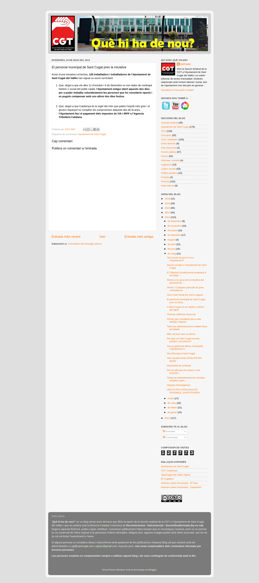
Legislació (166, 164)
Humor (164, 156)
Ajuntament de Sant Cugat (92, 134)
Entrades (169, 431)
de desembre (175, 221)
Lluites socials (168, 168)
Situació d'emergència (178, 385)
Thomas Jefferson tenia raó (181, 314)
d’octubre (173, 230)
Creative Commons (111, 525)
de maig (172, 253)
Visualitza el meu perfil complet (177, 90)
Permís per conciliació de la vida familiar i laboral (184, 320)
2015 (168, 208)
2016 (168, 203)
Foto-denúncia (168, 147)
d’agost (172, 239)
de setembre (174, 235)
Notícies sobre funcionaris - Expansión (181, 487)
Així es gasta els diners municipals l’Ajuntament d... (185, 347)
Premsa (165, 181)
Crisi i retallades (169, 139)
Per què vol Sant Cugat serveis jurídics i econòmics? (183, 340)
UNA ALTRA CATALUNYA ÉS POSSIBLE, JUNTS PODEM (183, 391)
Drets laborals (168, 143)
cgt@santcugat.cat (82, 546)
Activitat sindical (169, 122)
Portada (165, 177)
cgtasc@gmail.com (106, 546)
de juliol (172, 244)
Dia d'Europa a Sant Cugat (181, 353)
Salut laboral (167, 185)
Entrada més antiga (139, 236)
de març (172, 403)
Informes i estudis (170, 160)
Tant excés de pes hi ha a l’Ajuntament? (180, 259)
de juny (172, 249)
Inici (102, 236)
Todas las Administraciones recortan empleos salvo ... (186, 379)
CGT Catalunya (169, 470)
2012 (168, 418)
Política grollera (169, 173)
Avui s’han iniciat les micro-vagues (185, 295)
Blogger (153, 569)
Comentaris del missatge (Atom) (85, 243)
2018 (168, 198)
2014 (168, 212)
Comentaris (170, 437)
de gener (173, 412)
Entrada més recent (66, 236)
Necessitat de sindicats (179, 365)
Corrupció (166, 135)
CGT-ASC (185, 64)
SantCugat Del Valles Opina (175, 474)
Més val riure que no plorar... (182, 334)
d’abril (171, 398)
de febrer (173, 407)
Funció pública (168, 152)
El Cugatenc (167, 478)
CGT (163, 131)
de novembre (175, 226)
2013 (168, 217)
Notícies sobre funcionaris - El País (179, 483)
